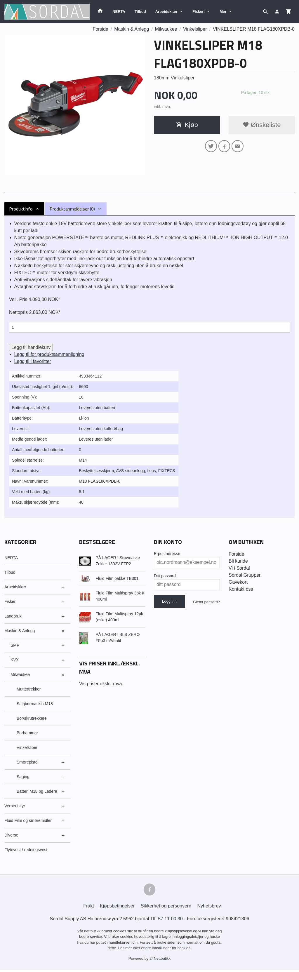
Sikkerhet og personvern (166, 907)
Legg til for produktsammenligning (49, 355)
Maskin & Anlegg (19, 631)
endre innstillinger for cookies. (166, 950)
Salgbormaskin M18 (35, 704)
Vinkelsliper (27, 748)
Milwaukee (20, 675)
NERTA (118, 11)
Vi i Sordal (239, 568)
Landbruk (12, 617)
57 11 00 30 (170, 920)
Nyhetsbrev (209, 907)
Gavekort (238, 582)
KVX (15, 660)
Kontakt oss (241, 589)
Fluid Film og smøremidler (28, 821)
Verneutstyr (14, 806)
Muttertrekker (29, 690)
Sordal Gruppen (245, 575)
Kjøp (187, 124)
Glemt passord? (206, 603)
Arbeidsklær (166, 11)
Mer (223, 11)
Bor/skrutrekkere (32, 719)
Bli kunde (238, 561)
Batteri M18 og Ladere (37, 792)
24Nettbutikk (160, 960)
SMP (15, 646)
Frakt (88, 907)
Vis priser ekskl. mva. (101, 684)
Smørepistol (28, 763)
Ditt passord (165, 576)
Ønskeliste (262, 124)
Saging (23, 777)
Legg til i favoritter (32, 362)
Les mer (125, 950)
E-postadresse (167, 554)
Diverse (11, 836)
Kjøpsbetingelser (117, 907)
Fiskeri (198, 11)
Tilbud (140, 11)
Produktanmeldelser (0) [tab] (72, 208)
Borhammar (27, 733)
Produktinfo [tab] (21, 208)
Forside (100, 29)
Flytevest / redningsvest (25, 850)
